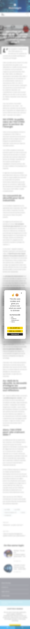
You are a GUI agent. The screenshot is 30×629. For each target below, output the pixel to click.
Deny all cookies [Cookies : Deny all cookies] (15, 331)
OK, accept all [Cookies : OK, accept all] (15, 328)
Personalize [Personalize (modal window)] (15, 334)
